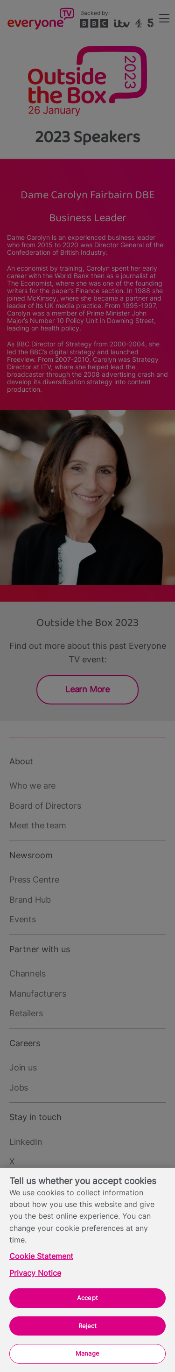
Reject (87, 1325)
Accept (87, 1297)
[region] (87, 1270)
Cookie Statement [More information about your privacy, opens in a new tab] (41, 1256)
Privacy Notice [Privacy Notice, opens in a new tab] (35, 1273)
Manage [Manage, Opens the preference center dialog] (87, 1353)
